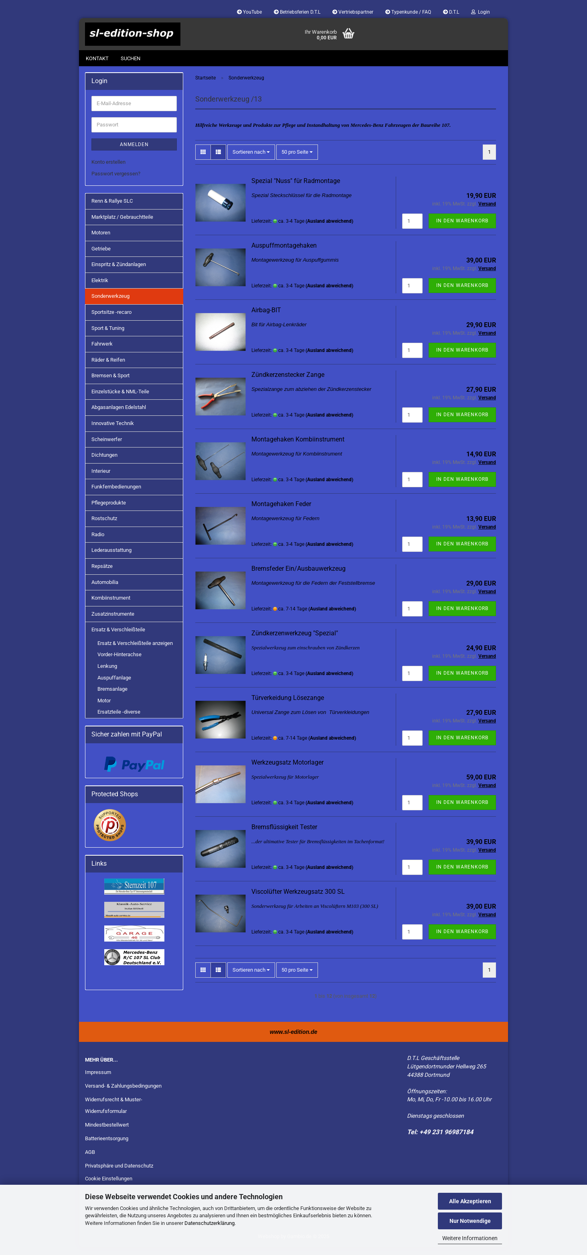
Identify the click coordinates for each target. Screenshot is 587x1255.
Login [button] (480, 12)
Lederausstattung (111, 558)
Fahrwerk (102, 352)
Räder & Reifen (108, 368)
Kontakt (97, 58)
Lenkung (107, 674)
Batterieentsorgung (106, 1146)
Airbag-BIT (266, 318)
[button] (203, 160)
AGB (90, 1160)
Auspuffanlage (114, 685)
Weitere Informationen (470, 1238)
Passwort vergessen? (115, 181)
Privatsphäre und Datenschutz (119, 1174)
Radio (97, 542)
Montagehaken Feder (281, 512)
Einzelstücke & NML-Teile (120, 400)
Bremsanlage (112, 697)
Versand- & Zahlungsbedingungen (123, 1093)
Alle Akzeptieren (470, 1201)
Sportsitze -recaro (111, 320)
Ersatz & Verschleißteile (118, 638)
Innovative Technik (112, 431)
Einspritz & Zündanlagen (118, 272)
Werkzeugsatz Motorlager (287, 770)
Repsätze (102, 574)
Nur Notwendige (470, 1221)
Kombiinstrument (110, 606)
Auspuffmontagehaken (284, 253)
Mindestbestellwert (107, 1133)
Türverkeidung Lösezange (287, 706)
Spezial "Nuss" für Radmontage (295, 189)
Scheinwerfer (106, 447)
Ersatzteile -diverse (118, 720)
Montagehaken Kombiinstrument (297, 447)
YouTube (249, 12)
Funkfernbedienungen (116, 495)
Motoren (100, 241)
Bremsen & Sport (110, 383)
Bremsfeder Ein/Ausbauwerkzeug (298, 576)
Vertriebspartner (352, 12)
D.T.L (451, 12)
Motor (104, 709)
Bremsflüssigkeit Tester (284, 835)
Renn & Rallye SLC (112, 209)
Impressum (98, 1080)
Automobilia (104, 590)
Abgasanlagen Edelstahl (118, 415)
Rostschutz (104, 526)
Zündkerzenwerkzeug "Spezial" (294, 641)
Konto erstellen (108, 170)
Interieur (100, 479)
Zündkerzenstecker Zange (287, 382)
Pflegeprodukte (108, 511)
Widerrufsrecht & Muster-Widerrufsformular (113, 1113)
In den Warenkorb (462, 229)
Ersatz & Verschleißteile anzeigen (135, 651)
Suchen (130, 58)
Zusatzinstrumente (112, 622)
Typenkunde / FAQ (408, 12)
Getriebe (101, 257)
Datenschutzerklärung (209, 1223)
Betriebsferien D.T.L (297, 12)
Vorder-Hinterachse (119, 662)
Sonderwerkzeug (110, 304)
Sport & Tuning (107, 336)
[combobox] (251, 160)
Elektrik (99, 288)
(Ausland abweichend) (329, 229)
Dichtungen (104, 463)
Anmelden (134, 152)
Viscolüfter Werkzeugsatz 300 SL (298, 899)
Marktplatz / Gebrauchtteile (122, 225)
